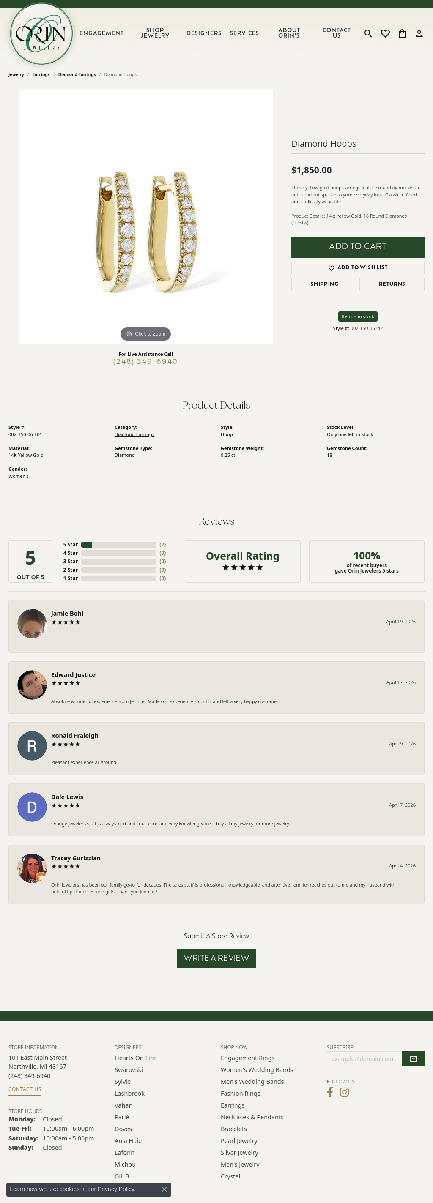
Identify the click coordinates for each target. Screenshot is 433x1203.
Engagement (101, 33)
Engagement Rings (248, 1058)
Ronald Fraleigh (75, 735)
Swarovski (129, 1070)
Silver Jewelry (239, 1152)
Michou (125, 1164)
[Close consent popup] (164, 1189)
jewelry (16, 74)
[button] (368, 33)
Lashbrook (130, 1093)
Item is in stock (358, 316)
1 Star (70, 578)
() (162, 544)
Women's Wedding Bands (257, 1070)
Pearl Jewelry (239, 1141)
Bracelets (234, 1129)
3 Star (70, 561)
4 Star (70, 552)
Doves (123, 1129)
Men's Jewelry (240, 1164)
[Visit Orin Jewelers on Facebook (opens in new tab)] (330, 1092)
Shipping (324, 284)
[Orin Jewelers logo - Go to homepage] (41, 33)
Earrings (41, 74)
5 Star (70, 544)
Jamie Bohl (67, 613)
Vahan (123, 1105)
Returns (392, 284)
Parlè (122, 1117)
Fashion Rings (240, 1093)
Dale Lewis (67, 797)
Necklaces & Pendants (252, 1117)
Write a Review (217, 959)
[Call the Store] (29, 1076)
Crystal (230, 1176)
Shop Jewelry (155, 33)
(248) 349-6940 (145, 362)
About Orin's (289, 33)
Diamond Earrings (77, 74)
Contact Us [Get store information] (24, 1089)
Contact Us (337, 33)
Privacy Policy (116, 1189)
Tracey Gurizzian (76, 858)
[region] (146, 217)
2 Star (70, 569)
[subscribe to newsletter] (413, 1059)
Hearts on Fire (135, 1058)
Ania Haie (128, 1141)
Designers (204, 33)
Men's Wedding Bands (252, 1082)
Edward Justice (73, 675)
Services (244, 33)
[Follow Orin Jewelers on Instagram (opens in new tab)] (344, 1092)
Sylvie (123, 1082)
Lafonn (124, 1152)
